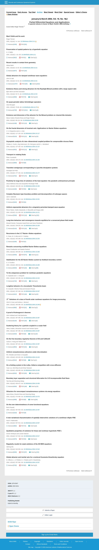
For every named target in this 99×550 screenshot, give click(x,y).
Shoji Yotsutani (27, 368)
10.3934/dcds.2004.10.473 (32, 396)
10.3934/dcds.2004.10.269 (32, 252)
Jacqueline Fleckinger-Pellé (30, 183)
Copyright (37, 541)
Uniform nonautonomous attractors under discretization (26, 352)
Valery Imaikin (10, 328)
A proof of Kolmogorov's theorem (18, 312)
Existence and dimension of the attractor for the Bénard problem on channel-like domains (39, 115)
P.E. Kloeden (10, 355)
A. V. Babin (9, 52)
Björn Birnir (9, 91)
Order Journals (64, 541)
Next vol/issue (86, 31)
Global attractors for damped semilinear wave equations (26, 76)
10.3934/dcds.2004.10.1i (28, 41)
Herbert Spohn (34, 328)
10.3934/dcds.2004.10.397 (32, 344)
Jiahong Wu (9, 447)
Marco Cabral (10, 118)
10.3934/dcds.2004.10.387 (32, 331)
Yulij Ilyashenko (22, 315)
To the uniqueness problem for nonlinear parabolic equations (28, 273)
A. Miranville (29, 210)
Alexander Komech (21, 328)
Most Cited (58, 12)
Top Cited (32, 12)
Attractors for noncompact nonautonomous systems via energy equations (33, 391)
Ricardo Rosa (19, 118)
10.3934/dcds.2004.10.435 (32, 370)
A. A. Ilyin (22, 131)
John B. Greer (10, 302)
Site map (30, 547)
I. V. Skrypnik (20, 275)
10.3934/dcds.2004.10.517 (32, 436)
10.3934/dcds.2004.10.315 (32, 278)
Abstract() (11, 44)
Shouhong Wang (19, 381)
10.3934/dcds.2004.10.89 (30, 120)
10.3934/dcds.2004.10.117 (32, 133)
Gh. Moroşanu (32, 144)
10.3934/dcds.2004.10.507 (32, 423)
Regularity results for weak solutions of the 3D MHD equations (29, 444)
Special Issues (69, 12)
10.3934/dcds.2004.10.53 (29, 94)
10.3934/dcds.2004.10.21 (29, 67)
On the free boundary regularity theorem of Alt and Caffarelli (28, 339)
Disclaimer (50, 541)
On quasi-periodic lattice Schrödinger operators (23, 102)
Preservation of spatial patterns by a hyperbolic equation (27, 49)
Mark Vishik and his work (15, 36)
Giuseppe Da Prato (12, 170)
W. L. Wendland (44, 144)
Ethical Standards (42, 544)
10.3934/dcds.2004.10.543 (32, 449)
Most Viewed (48, 12)
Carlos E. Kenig (11, 341)
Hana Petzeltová (37, 223)
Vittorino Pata (18, 289)
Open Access (79, 541)
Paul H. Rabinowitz (12, 420)
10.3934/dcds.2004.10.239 (32, 225)
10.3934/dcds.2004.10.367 (32, 317)
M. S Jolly (15, 236)
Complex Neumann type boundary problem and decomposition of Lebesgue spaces (36, 194)
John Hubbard (10, 315)
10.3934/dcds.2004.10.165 (32, 160)
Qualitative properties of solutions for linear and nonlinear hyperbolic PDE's (33, 431)
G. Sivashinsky (36, 460)
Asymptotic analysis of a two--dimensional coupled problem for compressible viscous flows (39, 141)
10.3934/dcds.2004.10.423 (32, 357)
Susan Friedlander (11, 249)
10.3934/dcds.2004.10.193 (32, 186)
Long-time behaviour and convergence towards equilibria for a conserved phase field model (39, 220)
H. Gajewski (10, 275)
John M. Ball (10, 78)
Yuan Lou (9, 368)
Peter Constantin (11, 157)
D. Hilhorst (9, 460)
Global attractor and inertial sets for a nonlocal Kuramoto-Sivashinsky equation (35, 457)
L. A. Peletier (17, 460)
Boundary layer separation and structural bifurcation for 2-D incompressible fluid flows (38, 378)
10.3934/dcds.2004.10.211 (32, 212)
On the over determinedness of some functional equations (27, 404)
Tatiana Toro (22, 341)
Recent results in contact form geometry (21, 62)
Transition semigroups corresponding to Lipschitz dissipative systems (32, 168)
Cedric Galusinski (20, 210)
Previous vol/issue (72, 31)
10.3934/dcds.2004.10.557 (32, 462)
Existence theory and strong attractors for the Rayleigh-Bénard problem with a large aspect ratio (41, 89)
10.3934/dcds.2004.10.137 (32, 146)
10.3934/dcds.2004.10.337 (32, 291)
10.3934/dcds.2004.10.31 (29, 81)
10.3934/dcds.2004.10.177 (32, 173)
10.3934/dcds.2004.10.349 (32, 304)
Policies (25, 541)
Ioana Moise (10, 394)
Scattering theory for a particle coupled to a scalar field (26, 325)
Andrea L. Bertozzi (23, 302)
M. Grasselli (9, 289)
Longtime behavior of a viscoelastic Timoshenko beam (26, 286)
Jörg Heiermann (22, 144)
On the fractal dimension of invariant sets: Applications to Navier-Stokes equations (36, 128)
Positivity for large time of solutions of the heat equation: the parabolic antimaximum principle (40, 181)
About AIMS (12, 541)
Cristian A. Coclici (11, 144)
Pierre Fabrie (10, 210)
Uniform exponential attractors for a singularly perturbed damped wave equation (35, 207)
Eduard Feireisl (10, 223)
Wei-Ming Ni (16, 368)
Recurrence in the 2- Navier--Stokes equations (23, 233)
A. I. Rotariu (25, 460)
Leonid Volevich (23, 433)
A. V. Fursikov (10, 262)
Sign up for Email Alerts (49, 534)
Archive (39, 12)
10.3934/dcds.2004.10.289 (32, 265)
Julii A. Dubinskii (11, 197)
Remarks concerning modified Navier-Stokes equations (26, 246)
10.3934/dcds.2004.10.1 (28, 54)
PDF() (23, 44)
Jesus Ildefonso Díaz (12, 183)
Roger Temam (10, 39)
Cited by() (32, 57)
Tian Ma (8, 381)
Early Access (22, 12)
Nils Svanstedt (20, 91)
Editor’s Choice (81, 12)
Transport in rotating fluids (16, 154)
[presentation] (22, 233)
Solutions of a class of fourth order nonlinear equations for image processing (36, 299)
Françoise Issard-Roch (22, 223)
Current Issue (11, 12)
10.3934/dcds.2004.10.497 (32, 410)
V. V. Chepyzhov (11, 131)
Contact (27, 544)
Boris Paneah (10, 407)
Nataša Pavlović (25, 249)
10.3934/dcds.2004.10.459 (32, 383)
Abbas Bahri (10, 65)
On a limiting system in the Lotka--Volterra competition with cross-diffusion (33, 365)
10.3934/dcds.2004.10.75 (30, 107)
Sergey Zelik (40, 210)
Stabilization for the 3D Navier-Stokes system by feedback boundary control (33, 260)
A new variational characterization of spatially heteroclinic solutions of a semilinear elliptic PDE (41, 418)
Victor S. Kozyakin (22, 355)
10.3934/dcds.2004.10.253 (32, 238)
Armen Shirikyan (11, 433)
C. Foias (8, 236)
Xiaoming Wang (30, 394)
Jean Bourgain (10, 105)
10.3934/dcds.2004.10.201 (32, 199)
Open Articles (12, 14)
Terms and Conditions (60, 544)
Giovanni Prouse (30, 289)
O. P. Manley (24, 236)
